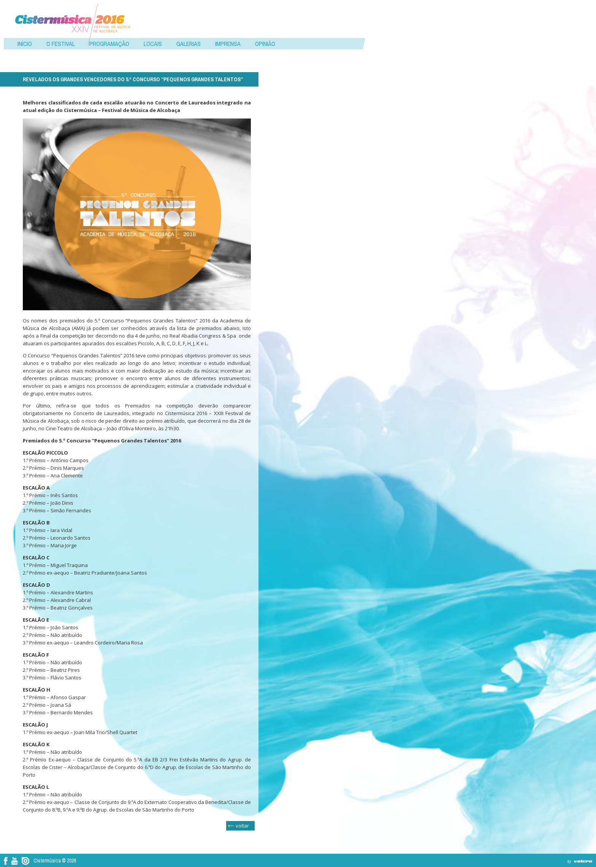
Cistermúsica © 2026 (54, 860)
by (569, 861)
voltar (242, 825)
